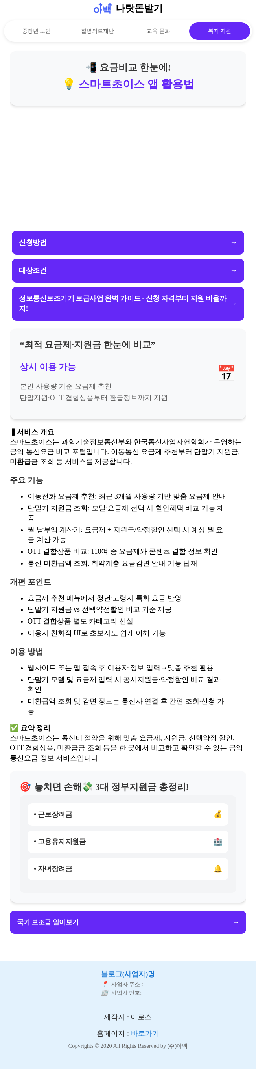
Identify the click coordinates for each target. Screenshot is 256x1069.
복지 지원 (220, 31)
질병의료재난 (97, 31)
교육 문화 (158, 31)
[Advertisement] (128, 169)
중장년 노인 (36, 31)
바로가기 (145, 1033)
